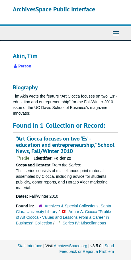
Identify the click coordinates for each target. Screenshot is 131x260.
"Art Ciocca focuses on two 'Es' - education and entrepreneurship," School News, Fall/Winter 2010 (65, 145)
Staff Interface (29, 246)
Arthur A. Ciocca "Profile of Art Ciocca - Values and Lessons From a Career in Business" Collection (63, 217)
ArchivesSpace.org (70, 246)
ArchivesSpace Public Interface (54, 9)
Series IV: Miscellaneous (84, 223)
